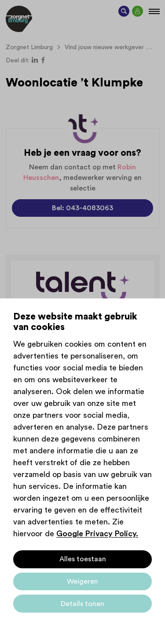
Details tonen (82, 603)
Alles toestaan (82, 559)
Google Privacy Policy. (97, 534)
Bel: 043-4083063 (82, 208)
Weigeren (82, 581)
